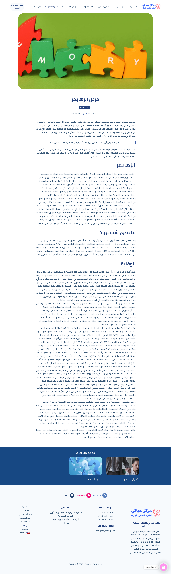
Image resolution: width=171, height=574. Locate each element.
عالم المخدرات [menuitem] (87, 6)
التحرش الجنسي (131, 479)
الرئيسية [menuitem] (133, 6)
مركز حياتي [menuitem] (121, 6)
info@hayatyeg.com (106, 531)
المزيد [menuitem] (37, 6)
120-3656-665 (106, 516)
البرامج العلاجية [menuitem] (69, 6)
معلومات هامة (94, 479)
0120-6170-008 (105, 512)
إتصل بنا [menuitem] (25, 529)
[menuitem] (25, 533)
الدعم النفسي (84, 107)
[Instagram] (84, 495)
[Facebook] (100, 495)
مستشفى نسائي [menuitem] (105, 6)
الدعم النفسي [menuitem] (51, 6)
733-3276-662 (107, 519)
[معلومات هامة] (85, 466)
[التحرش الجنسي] (122, 466)
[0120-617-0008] (17, 7)
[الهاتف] (69, 495)
